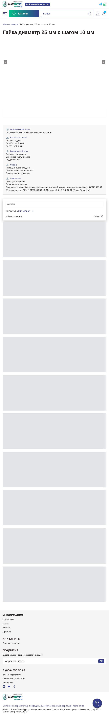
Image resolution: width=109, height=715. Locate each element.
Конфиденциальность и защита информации (50, 706)
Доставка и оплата (11, 643)
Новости (7, 627)
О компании (8, 619)
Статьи (6, 623)
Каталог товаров (10, 24)
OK (101, 661)
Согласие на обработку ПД (15, 706)
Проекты (7, 631)
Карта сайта (78, 706)
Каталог (20, 13)
